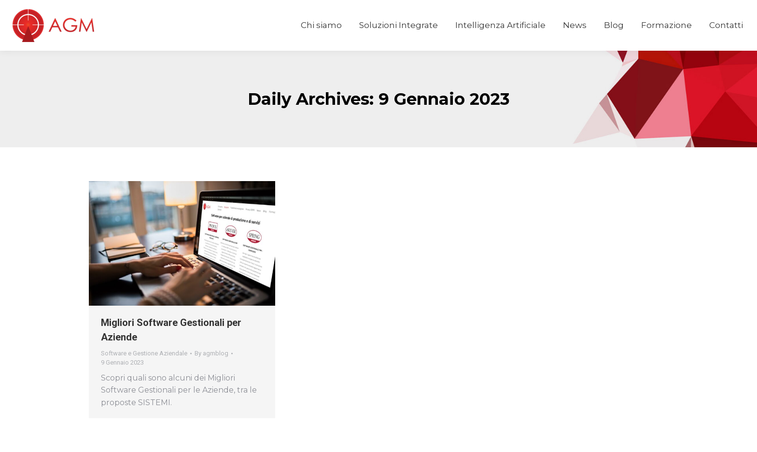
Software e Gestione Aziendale (144, 353)
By (211, 353)
